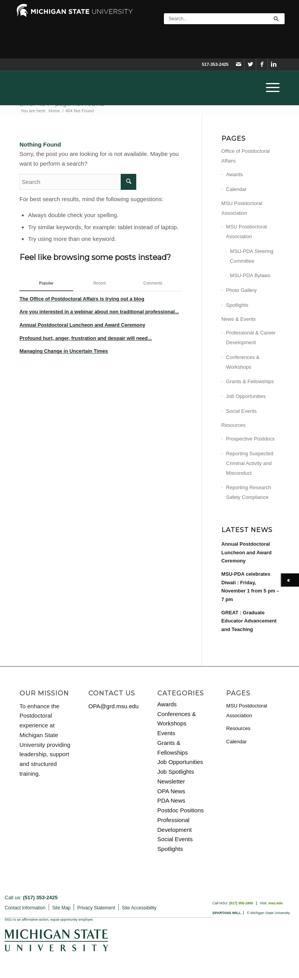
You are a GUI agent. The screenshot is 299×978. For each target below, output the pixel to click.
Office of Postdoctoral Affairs (246, 156)
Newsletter (171, 781)
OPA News (171, 791)
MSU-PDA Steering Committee (251, 256)
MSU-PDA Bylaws (250, 275)
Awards (234, 174)
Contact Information (25, 908)
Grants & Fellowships (250, 381)
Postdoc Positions (180, 810)
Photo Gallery (241, 290)
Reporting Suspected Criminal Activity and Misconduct (249, 463)
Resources (234, 425)
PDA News (171, 800)
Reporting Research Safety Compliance (248, 492)
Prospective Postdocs (250, 439)
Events (166, 733)
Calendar (236, 189)
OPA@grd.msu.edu (113, 706)
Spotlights (237, 305)
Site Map (61, 908)
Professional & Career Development (251, 337)
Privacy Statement (96, 908)
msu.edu (275, 903)
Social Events (241, 411)
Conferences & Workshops (243, 362)
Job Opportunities (246, 396)
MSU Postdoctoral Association (242, 208)
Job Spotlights (175, 771)
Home (54, 110)
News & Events (239, 319)
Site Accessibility (139, 908)
